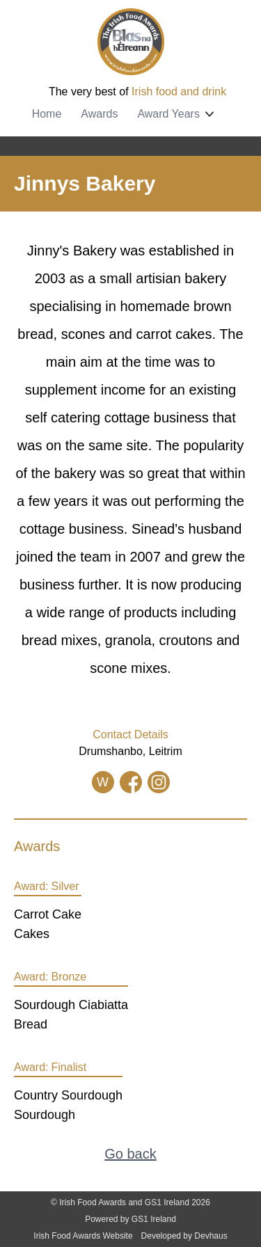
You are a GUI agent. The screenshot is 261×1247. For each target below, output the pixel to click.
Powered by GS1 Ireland (130, 1219)
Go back (130, 1153)
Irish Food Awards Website (82, 1236)
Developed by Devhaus (184, 1236)
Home (47, 114)
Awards (99, 114)
